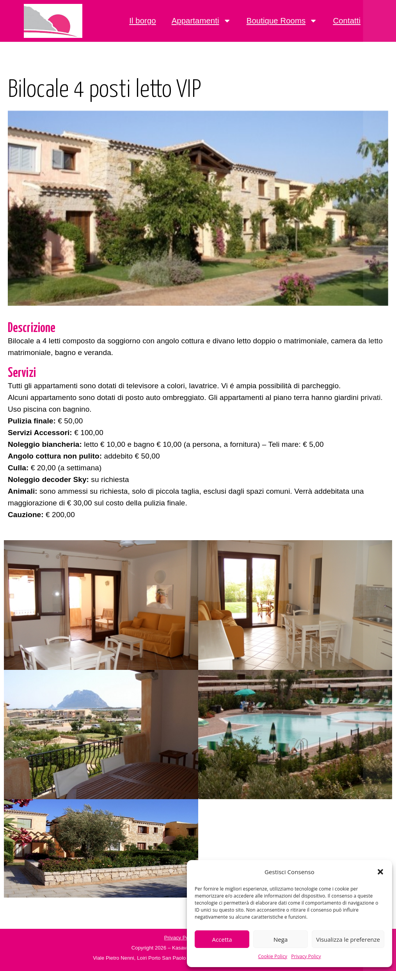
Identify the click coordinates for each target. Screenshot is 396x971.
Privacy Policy (306, 956)
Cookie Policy (272, 956)
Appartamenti (201, 21)
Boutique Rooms (282, 21)
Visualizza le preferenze (348, 939)
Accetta (222, 939)
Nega (280, 939)
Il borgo (142, 20)
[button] (380, 872)
